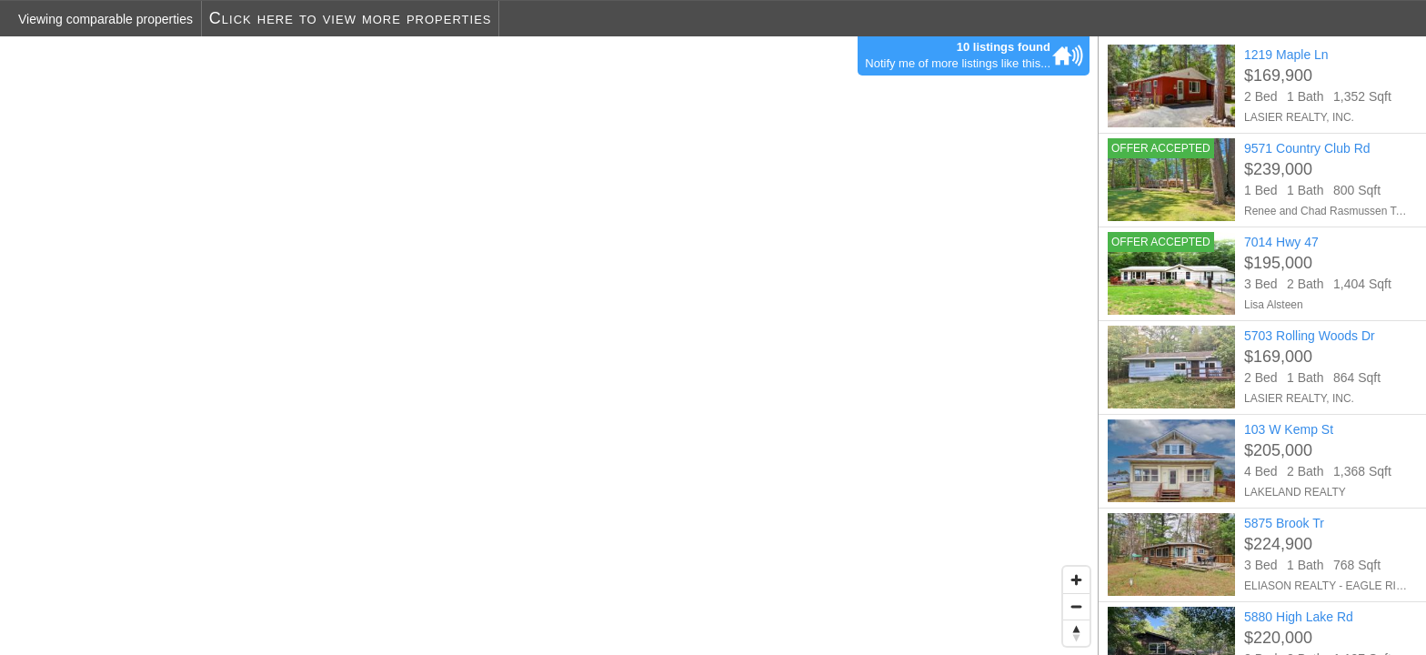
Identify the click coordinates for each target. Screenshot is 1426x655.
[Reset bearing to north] (1076, 633)
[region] (549, 345)
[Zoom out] (1076, 606)
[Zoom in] (1076, 580)
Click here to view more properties (350, 18)
